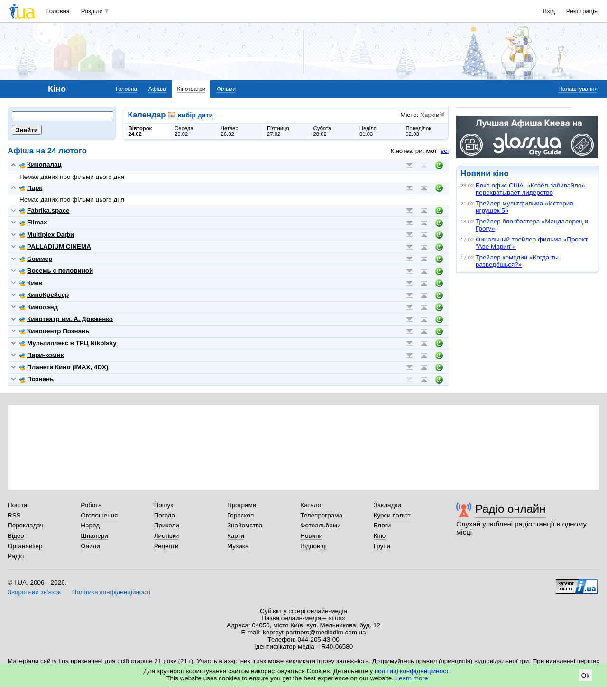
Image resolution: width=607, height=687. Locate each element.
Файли (90, 546)
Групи (382, 546)
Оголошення (99, 515)
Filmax (33, 222)
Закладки (387, 505)
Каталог (311, 505)
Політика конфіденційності (111, 592)
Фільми (226, 89)
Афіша (157, 89)
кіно (500, 173)
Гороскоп (240, 515)
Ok (585, 675)
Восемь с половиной (56, 270)
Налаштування (578, 89)
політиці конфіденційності (413, 671)
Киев (30, 282)
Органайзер (25, 546)
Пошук (164, 505)
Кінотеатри (191, 89)
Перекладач (25, 525)
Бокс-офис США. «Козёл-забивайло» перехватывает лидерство (530, 189)
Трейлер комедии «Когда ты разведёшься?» (517, 261)
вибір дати (195, 115)
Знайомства (245, 525)
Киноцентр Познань (54, 331)
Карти (235, 535)
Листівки (166, 535)
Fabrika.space (44, 210)
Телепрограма (321, 515)
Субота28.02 (322, 131)
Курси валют (392, 515)
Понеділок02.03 (419, 131)
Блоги (382, 525)
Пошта (17, 505)
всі (445, 150)
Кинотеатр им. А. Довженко (66, 318)
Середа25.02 (184, 131)
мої (431, 150)
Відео (16, 535)
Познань (36, 379)
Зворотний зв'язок (34, 592)
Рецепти (166, 546)
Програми (241, 505)
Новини (311, 535)
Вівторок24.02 (140, 131)
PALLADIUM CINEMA (55, 246)
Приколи (166, 525)
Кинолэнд (38, 307)
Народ (90, 525)
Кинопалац (40, 164)
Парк (30, 187)
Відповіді (313, 546)
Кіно (380, 535)
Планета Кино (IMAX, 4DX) (64, 367)
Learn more (411, 678)
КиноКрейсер (44, 294)
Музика (237, 546)
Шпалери (94, 535)
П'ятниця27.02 (278, 131)
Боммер (35, 258)
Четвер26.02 (230, 131)
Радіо (16, 556)
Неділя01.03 (368, 131)
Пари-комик (41, 354)
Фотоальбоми (320, 525)
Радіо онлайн (510, 508)
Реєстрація (582, 11)
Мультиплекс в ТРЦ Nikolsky (68, 343)
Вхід (549, 11)
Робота (91, 505)
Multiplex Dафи (46, 234)
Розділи (92, 11)
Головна (58, 11)
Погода (164, 515)
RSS (14, 515)
